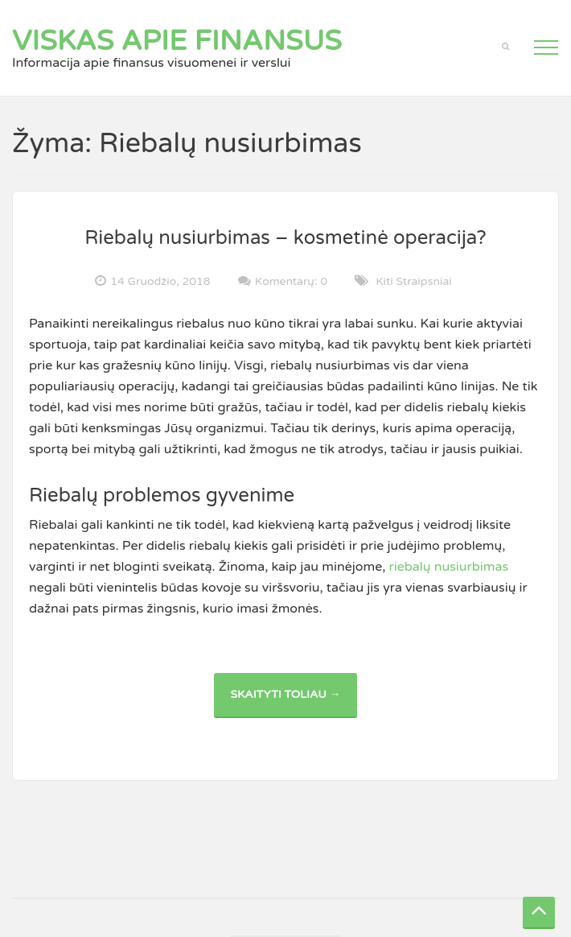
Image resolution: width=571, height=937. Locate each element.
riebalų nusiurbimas (449, 567)
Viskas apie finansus (177, 41)
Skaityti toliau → (293, 702)
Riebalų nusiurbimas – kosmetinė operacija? (285, 238)
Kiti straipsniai (414, 281)
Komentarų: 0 (291, 280)
